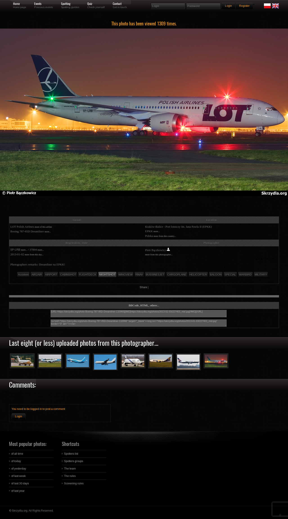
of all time (17, 453)
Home (16, 4)
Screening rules (73, 483)
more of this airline (43, 227)
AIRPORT (51, 274)
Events (37, 4)
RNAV (139, 274)
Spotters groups (73, 461)
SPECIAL (230, 274)
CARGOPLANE (177, 274)
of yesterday (18, 468)
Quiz (89, 4)
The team (70, 468)
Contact (117, 4)
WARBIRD (245, 274)
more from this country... (165, 236)
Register (244, 5)
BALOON (216, 274)
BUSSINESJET (155, 274)
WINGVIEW (125, 274)
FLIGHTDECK (87, 274)
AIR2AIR (37, 274)
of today (16, 461)
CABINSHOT (68, 274)
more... (48, 231)
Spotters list (71, 453)
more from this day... (34, 254)
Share (143, 287)
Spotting (65, 4)
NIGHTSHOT (107, 274)
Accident (23, 274)
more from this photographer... (159, 254)
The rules (70, 476)
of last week (18, 476)
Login (18, 416)
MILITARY (261, 274)
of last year (18, 490)
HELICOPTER (198, 274)
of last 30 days (20, 483)
